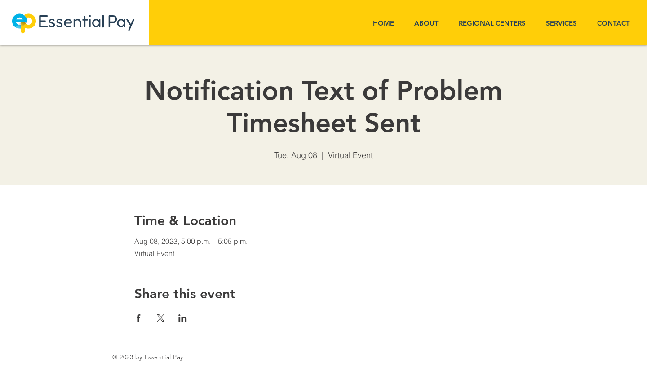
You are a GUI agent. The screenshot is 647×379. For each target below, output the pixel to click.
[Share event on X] (160, 318)
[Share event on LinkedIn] (182, 318)
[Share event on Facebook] (138, 318)
